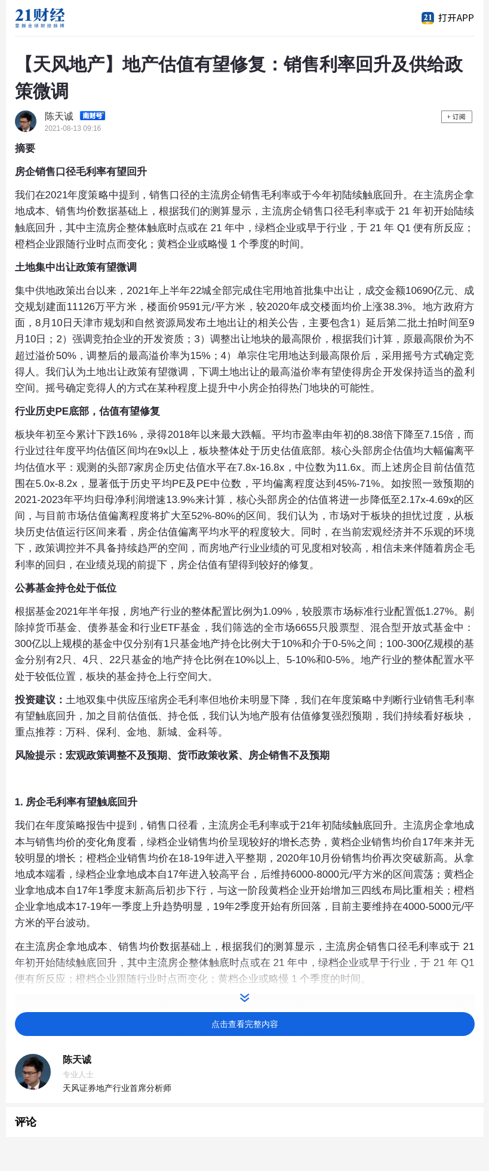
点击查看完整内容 (244, 1024)
